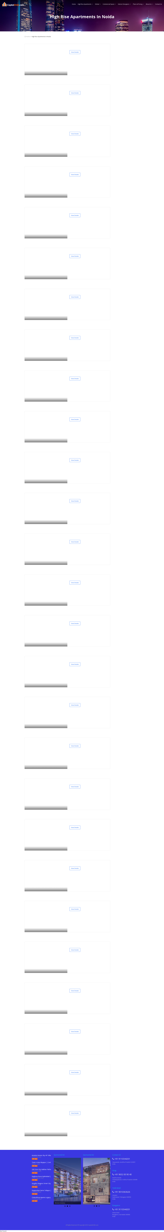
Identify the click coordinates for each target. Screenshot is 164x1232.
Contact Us (158, 4)
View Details (75, 52)
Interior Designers (124, 4)
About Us (149, 4)
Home (74, 4)
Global (98, 4)
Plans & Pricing (138, 4)
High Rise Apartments (85, 4)
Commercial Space (109, 4)
